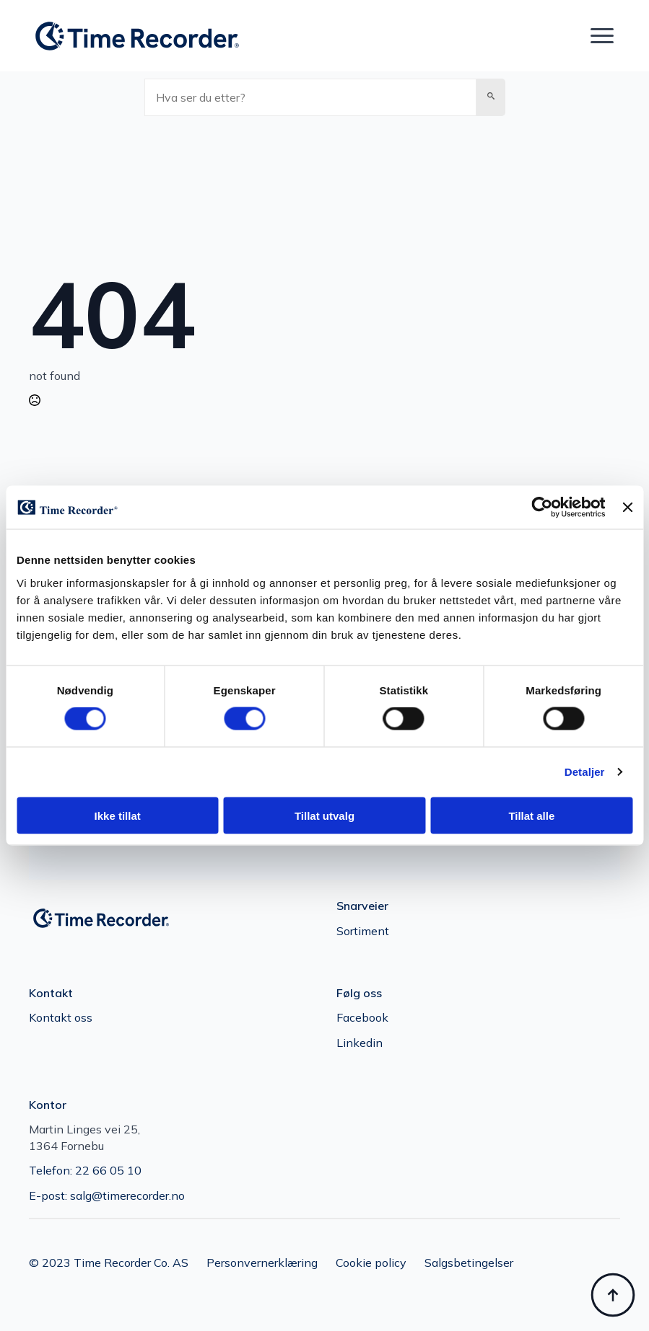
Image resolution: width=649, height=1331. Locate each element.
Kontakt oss (60, 1017)
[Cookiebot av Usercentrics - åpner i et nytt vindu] (542, 507)
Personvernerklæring (262, 1262)
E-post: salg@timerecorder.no (107, 1195)
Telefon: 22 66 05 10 (85, 1170)
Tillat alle (531, 815)
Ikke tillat (118, 815)
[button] (490, 97)
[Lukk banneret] (627, 508)
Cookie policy (371, 1262)
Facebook (362, 1017)
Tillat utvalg (324, 815)
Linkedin (359, 1042)
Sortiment (362, 931)
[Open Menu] (602, 36)
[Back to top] (613, 1295)
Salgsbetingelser (468, 1262)
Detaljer (585, 772)
